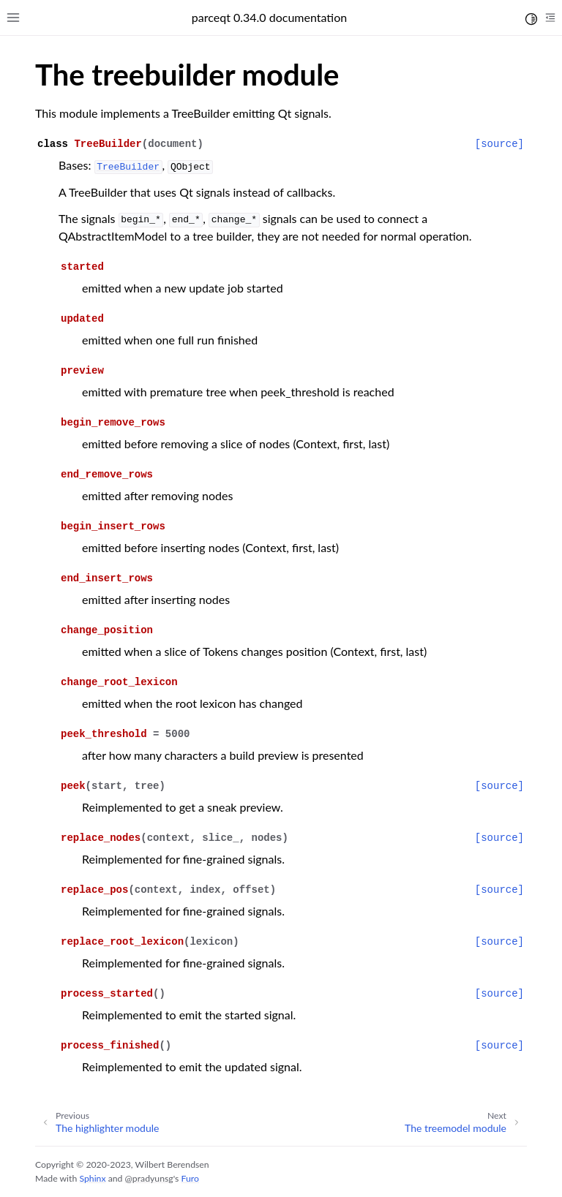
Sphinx (92, 1178)
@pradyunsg (149, 1178)
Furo (189, 1178)
